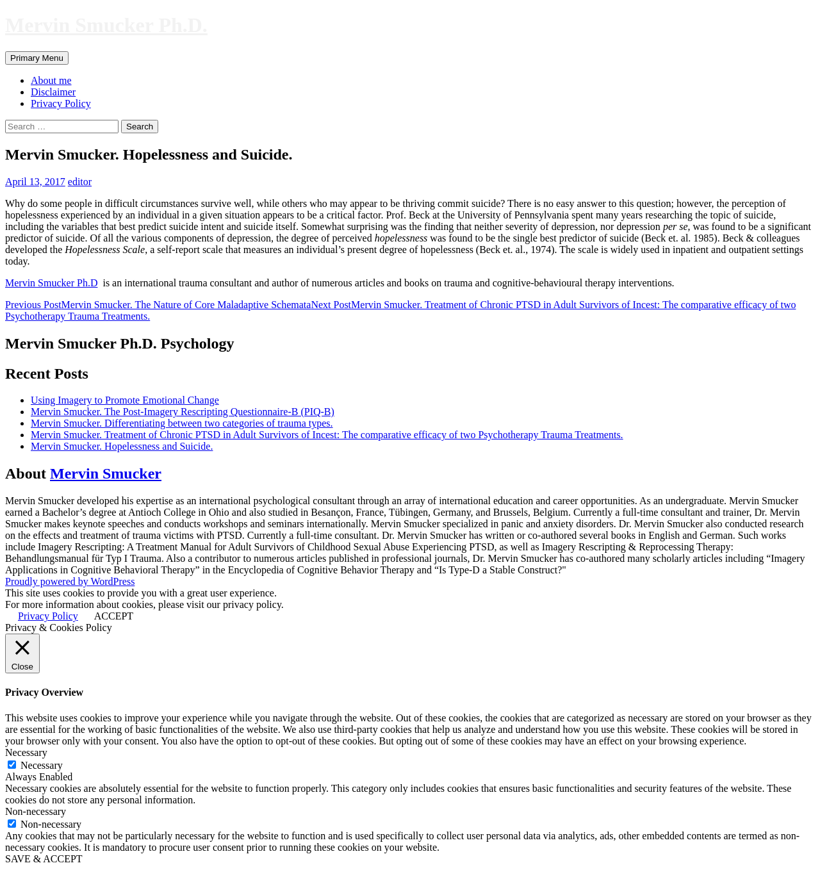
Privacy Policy (61, 103)
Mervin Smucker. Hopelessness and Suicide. (122, 446)
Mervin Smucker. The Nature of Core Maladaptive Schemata (158, 304)
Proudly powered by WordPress (70, 581)
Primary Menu (36, 58)
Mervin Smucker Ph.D (51, 282)
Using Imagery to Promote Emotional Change (125, 400)
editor (80, 181)
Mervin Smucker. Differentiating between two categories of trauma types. (182, 423)
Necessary (41, 765)
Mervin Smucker (105, 473)
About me (51, 80)
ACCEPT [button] (113, 616)
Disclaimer (53, 91)
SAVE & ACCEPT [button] (44, 858)
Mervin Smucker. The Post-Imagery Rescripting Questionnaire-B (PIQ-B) (182, 411)
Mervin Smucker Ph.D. (106, 25)
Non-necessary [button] (35, 811)
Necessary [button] (26, 752)
